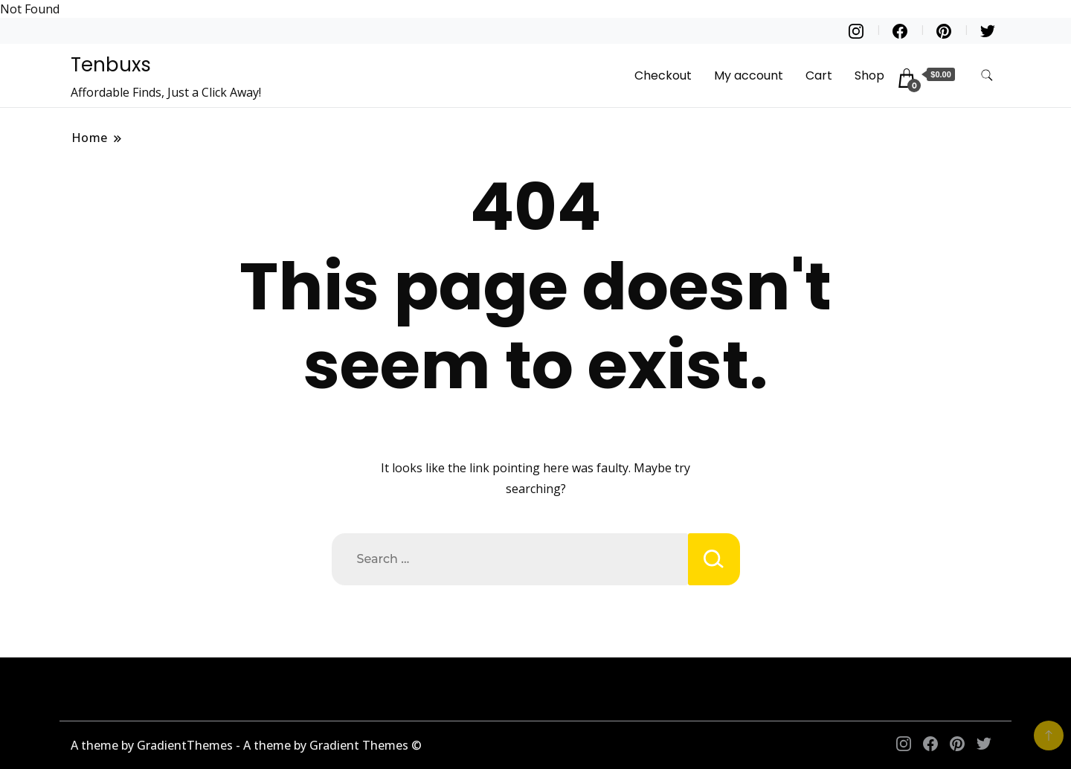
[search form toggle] (987, 75)
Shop (869, 75)
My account (748, 75)
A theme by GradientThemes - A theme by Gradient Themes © (246, 745)
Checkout (663, 75)
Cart (818, 75)
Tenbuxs (111, 64)
